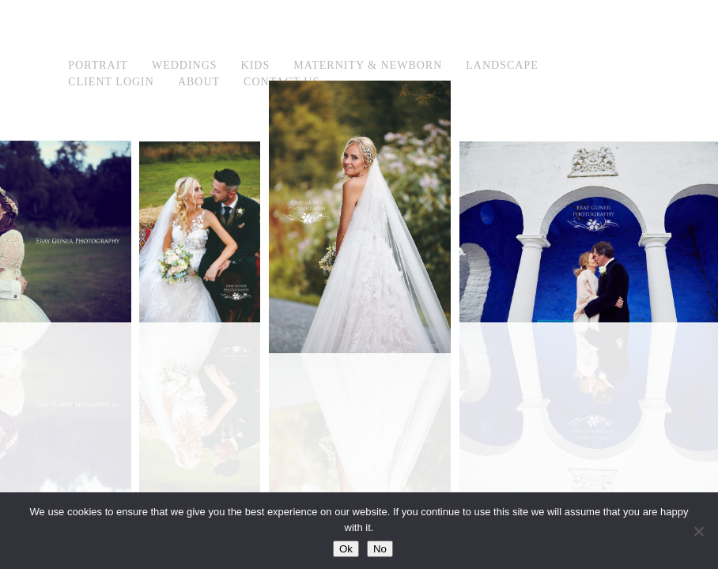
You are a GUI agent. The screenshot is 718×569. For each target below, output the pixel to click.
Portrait (98, 65)
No (380, 549)
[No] (698, 531)
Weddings (184, 65)
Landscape (502, 65)
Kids (255, 65)
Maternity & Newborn (367, 65)
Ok (346, 549)
